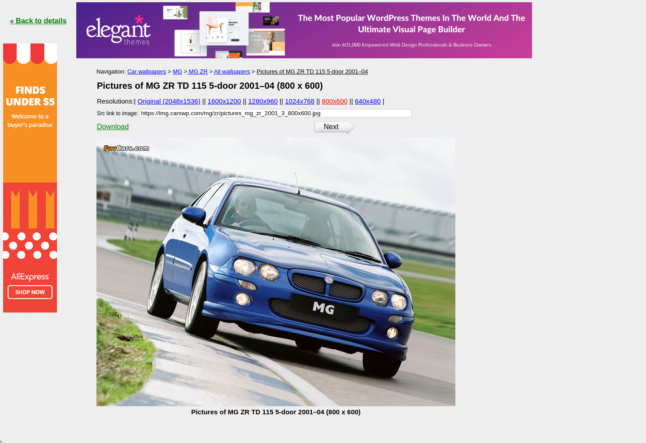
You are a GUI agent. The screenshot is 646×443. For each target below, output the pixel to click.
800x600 (335, 101)
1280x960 (263, 101)
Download (113, 126)
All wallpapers (232, 71)
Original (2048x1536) (169, 101)
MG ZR (197, 71)
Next (331, 126)
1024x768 (299, 101)
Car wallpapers (146, 71)
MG (177, 71)
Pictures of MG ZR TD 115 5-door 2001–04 (312, 71)
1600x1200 (224, 101)
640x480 (368, 101)
